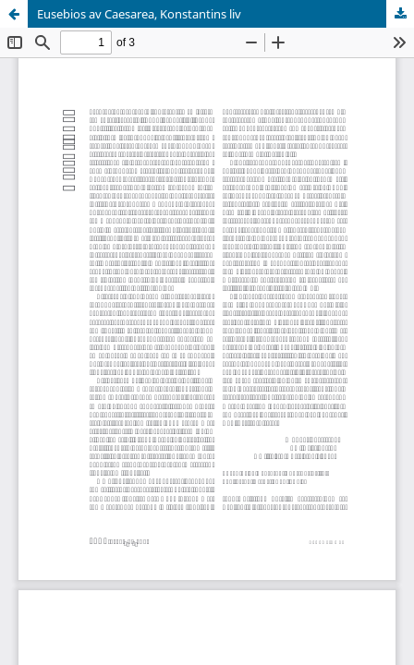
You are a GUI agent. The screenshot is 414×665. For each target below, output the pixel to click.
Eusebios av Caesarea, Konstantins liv (139, 14)
